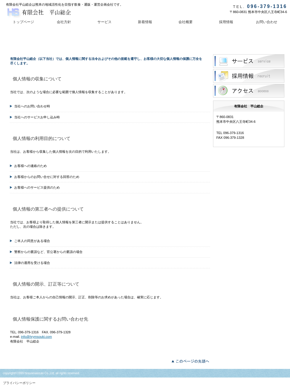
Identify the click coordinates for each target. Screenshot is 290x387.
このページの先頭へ (192, 360)
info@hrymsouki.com (36, 336)
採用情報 (248, 76)
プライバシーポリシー (19, 383)
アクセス (248, 91)
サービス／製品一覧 (248, 61)
